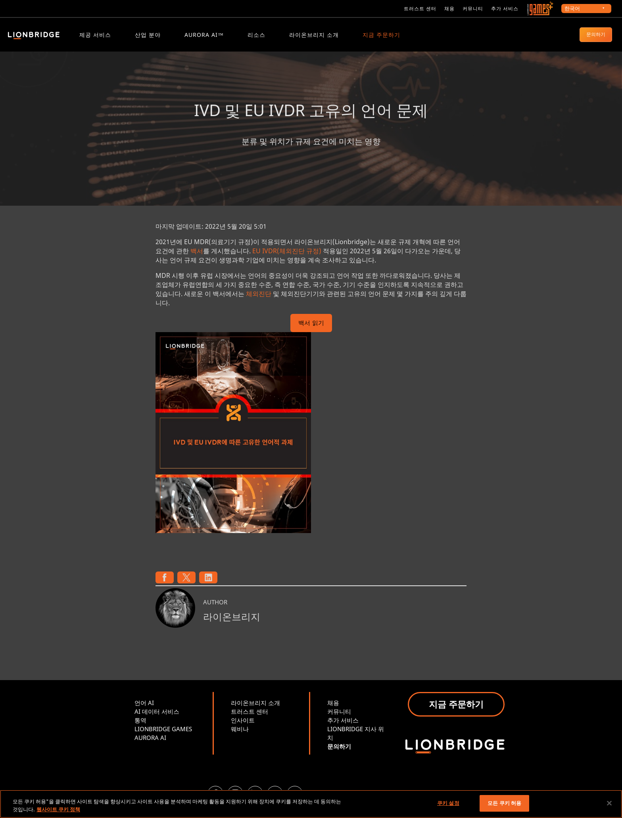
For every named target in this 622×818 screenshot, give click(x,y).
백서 (196, 255)
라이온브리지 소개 (314, 34)
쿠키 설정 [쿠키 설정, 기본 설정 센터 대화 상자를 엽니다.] (448, 803)
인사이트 (243, 724)
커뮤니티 (473, 8)
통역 (140, 724)
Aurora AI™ (204, 34)
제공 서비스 (95, 34)
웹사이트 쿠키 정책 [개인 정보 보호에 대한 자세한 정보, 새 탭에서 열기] (58, 809)
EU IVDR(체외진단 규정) (286, 255)
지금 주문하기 (381, 34)
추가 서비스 (504, 8)
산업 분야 (148, 34)
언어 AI (144, 707)
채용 (449, 8)
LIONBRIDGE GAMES (163, 733)
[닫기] (609, 803)
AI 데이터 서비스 (156, 716)
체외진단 (258, 298)
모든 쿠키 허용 (504, 803)
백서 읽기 (311, 328)
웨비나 (240, 733)
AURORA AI (150, 742)
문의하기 (595, 34)
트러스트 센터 (420, 8)
